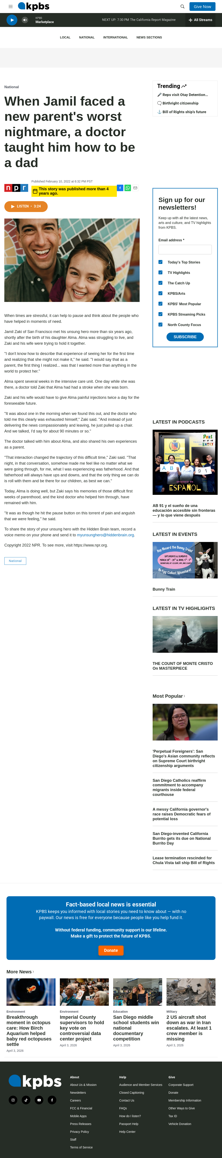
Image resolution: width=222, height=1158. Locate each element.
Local (65, 37)
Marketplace (45, 24)
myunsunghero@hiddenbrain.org (105, 535)
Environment (16, 1011)
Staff (73, 1139)
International (115, 37)
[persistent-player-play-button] (12, 22)
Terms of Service (81, 1147)
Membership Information (184, 1100)
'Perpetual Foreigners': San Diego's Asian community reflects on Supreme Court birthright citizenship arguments (184, 758)
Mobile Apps (78, 1116)
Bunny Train (164, 589)
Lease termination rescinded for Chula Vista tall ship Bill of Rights (184, 860)
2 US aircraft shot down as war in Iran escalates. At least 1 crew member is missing (189, 1028)
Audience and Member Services (140, 1085)
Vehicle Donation (179, 1124)
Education (120, 1011)
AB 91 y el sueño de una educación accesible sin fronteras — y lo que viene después (184, 510)
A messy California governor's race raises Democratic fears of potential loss (182, 814)
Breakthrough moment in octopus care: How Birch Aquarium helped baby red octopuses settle (29, 1030)
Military (171, 1011)
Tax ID (172, 1116)
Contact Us (126, 1100)
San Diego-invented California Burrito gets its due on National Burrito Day (182, 838)
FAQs (123, 1108)
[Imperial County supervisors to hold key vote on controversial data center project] (84, 992)
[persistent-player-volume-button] (25, 22)
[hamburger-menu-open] (11, 6)
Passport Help (128, 1124)
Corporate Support (180, 1085)
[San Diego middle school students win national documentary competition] (137, 992)
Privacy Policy (79, 1131)
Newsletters (78, 1092)
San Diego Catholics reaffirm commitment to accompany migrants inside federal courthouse (179, 787)
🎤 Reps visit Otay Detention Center (181, 97)
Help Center (127, 1131)
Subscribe (185, 337)
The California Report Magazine (153, 21)
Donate (111, 950)
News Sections (149, 37)
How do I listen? (130, 1116)
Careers (75, 1100)
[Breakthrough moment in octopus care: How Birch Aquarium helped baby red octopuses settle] (31, 992)
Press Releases (80, 1124)
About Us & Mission (83, 1085)
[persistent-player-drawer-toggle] (200, 21)
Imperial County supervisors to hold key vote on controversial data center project (82, 1028)
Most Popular (169, 696)
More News (21, 971)
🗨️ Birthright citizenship (178, 103)
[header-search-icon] (182, 6)
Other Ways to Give (181, 1108)
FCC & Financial (81, 1108)
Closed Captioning (131, 1092)
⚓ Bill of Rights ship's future (181, 112)
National (87, 37)
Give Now (202, 6)
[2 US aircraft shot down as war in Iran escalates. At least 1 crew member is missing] (190, 992)
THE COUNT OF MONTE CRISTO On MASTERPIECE (183, 666)
